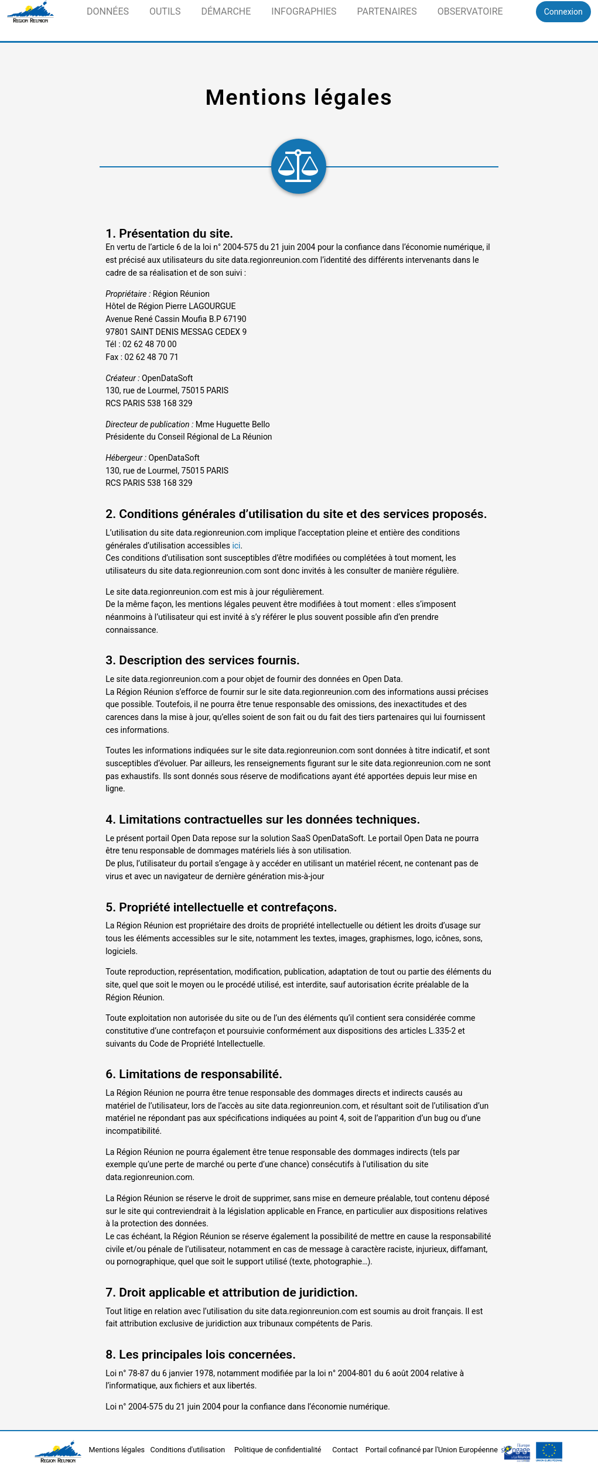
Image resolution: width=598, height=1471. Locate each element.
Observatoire (470, 11)
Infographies (303, 11)
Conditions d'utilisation (189, 1449)
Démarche (226, 11)
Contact (346, 1449)
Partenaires (387, 11)
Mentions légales (118, 1449)
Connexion (563, 11)
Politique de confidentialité (278, 1449)
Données (108, 11)
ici (236, 545)
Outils (164, 11)
